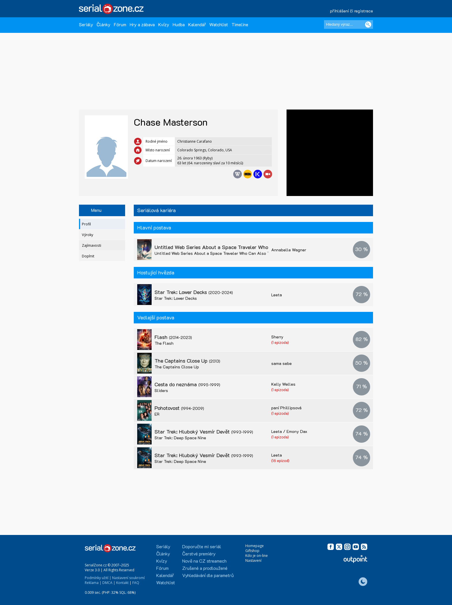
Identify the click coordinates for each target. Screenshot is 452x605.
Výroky (87, 234)
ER (157, 414)
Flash (173, 336)
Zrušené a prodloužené (204, 568)
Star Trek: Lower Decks (194, 292)
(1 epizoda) (280, 342)
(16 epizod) (280, 460)
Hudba (179, 24)
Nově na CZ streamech (204, 561)
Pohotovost (179, 407)
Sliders (161, 390)
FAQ (135, 582)
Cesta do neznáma (187, 384)
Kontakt (122, 582)
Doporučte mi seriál (201, 546)
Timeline (239, 24)
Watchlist (218, 24)
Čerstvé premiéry (199, 554)
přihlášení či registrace (351, 11)
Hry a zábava (142, 24)
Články (103, 24)
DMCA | (108, 582)
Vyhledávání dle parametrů (208, 575)
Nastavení (253, 560)
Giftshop (252, 550)
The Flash (164, 343)
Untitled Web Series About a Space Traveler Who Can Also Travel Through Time (259, 247)
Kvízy (163, 24)
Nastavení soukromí (128, 577)
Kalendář (197, 24)
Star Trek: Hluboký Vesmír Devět (204, 431)
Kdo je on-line (256, 555)
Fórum (120, 24)
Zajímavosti (91, 245)
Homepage (254, 545)
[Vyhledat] (368, 24)
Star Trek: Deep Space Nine (180, 437)
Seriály (86, 24)
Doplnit (88, 256)
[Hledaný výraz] (348, 24)
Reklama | (93, 582)
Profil (86, 224)
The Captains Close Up (187, 360)
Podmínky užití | (98, 577)
